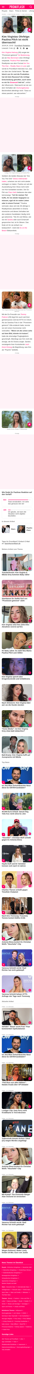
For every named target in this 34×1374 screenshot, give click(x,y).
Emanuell (14, 82)
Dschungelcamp (22, 88)
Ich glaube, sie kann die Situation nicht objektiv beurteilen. (17, 514)
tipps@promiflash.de (12, 543)
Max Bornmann (13, 58)
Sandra (10, 220)
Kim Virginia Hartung (10, 52)
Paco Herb (12, 192)
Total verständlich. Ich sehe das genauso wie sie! (18, 503)
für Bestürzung (23, 55)
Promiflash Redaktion (22, 45)
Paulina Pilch (15, 61)
